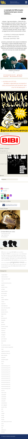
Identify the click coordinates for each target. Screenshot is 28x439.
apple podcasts (4, 291)
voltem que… (3, 429)
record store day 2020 (5, 380)
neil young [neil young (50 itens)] (12, 258)
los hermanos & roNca (5, 345)
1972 (2, 281)
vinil (2, 427)
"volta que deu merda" (5, 279)
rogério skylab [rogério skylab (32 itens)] (21, 264)
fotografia (20, 75)
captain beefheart (4, 299)
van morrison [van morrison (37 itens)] (3, 267)
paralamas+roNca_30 (5, 353)
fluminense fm (4, 318)
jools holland (4, 338)
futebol (2, 322)
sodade (2, 413)
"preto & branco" (4, 276)
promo (2, 361)
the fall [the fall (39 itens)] (6, 266)
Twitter (4, 191)
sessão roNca (4, 407)
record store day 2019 (5, 378)
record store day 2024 (5, 388)
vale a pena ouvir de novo (6, 421)
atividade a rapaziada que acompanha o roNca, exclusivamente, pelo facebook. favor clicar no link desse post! (14, 85)
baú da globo (4, 293)
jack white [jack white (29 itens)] (5, 256)
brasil (2, 297)
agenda (2, 285)
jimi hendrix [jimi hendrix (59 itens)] (10, 256)
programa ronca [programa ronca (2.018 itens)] (17, 262)
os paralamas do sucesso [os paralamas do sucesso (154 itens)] (11, 260)
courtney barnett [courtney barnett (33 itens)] (13, 253)
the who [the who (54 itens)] (20, 266)
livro (2, 343)
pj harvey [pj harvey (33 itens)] (24, 260)
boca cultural (4, 295)
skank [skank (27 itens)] (25, 264)
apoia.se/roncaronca (14, 2)
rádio (2, 363)
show (2, 411)
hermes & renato (4, 326)
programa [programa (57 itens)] (8, 262)
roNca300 (3, 401)
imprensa (3, 330)
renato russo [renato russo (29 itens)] (6, 264)
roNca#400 (3, 394)
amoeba (3, 289)
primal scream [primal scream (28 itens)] (3, 262)
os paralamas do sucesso (16, 76)
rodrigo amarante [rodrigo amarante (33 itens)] (16, 264)
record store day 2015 (5, 370)
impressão (3, 332)
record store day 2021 (5, 382)
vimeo (2, 425)
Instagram (5, 188)
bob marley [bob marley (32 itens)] (19, 252)
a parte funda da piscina (6, 283)
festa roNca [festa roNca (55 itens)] (16, 255)
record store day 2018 (5, 376)
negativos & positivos (5, 351)
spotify (2, 415)
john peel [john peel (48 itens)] (15, 256)
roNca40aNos (4, 403)
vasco (2, 423)
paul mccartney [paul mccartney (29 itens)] (20, 260)
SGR (2, 409)
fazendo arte (3, 310)
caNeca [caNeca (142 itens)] (8, 254)
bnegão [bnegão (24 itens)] (10, 252)
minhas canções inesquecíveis (7, 347)
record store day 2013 (5, 365)
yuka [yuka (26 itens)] (7, 267)
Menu (26, 2)
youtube (3, 432)
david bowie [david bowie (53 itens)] (24, 253)
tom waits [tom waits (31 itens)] (23, 266)
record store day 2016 (5, 372)
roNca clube (3, 392)
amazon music (4, 287)
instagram (3, 334)
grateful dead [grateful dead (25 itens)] (21, 255)
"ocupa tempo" (4, 274)
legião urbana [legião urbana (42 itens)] (23, 256)
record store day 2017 (5, 374)
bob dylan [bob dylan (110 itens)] (14, 252)
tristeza (2, 419)
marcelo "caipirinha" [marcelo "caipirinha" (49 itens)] (5, 258)
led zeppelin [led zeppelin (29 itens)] (19, 256)
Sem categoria (4, 405)
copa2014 (3, 303)
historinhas (5, 76)
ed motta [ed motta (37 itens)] (7, 255)
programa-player (4, 359)
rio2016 (3, 390)
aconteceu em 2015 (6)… (9, 81)
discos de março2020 (5, 307)
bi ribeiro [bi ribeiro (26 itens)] (7, 252)
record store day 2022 (5, 384)
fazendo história (4, 312)
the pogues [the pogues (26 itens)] (9, 266)
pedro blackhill (4, 355)
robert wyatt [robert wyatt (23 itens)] (11, 264)
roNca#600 (3, 398)
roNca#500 (3, 396)
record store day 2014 (5, 367)
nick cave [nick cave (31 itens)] (15, 258)
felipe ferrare (3, 314)
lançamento (3, 341)
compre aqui (3, 164)
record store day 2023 (5, 386)
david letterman (4, 305)
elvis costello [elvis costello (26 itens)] (11, 255)
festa (2, 316)
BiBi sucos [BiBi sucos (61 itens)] (3, 252)
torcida (2, 417)
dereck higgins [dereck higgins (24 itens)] (3, 255)
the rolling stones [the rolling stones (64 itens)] (14, 266)
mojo (2, 349)
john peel (3, 336)
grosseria (3, 324)
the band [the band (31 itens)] (2, 266)
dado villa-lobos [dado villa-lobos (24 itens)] (18, 253)
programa (3, 357)
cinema (2, 301)
